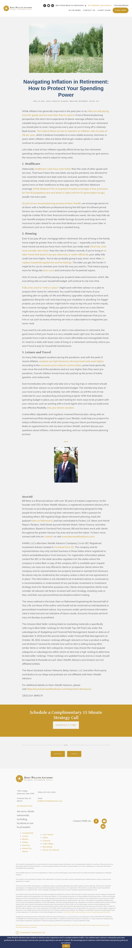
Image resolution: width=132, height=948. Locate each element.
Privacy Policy (35, 925)
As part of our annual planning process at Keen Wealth (51, 203)
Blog (48, 101)
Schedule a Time (66, 725)
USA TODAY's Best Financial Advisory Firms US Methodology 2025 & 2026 (86, 912)
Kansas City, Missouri (51, 850)
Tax (97, 101)
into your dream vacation (60, 407)
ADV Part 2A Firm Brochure (62, 925)
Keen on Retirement (42, 520)
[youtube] (104, 821)
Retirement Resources (100, 5)
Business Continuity (30, 927)
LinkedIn (48, 536)
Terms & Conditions (46, 925)
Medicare (73, 101)
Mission (25, 839)
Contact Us (89, 10)
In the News (75, 10)
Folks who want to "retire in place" (40, 287)
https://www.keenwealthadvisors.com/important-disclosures (59, 689)
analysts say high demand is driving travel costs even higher (71, 361)
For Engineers (121, 5)
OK (66, 946)
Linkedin (74, 754)
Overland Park (27, 833)
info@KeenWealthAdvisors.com (49, 801)
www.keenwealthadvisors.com (78, 536)
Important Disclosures (23, 925)
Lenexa (25, 836)
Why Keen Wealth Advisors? (70, 5)
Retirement (83, 101)
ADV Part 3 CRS (77, 925)
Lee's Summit (48, 834)
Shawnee (26, 845)
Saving (92, 101)
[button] (66, 942)
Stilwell (25, 842)
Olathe (45, 837)
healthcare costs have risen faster (53, 168)
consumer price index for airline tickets (60, 365)
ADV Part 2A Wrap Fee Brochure (93, 925)
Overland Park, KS (64, 547)
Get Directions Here (24, 806)
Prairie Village (48, 844)
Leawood (46, 841)
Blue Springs (47, 847)
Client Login (103, 10)
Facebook (58, 754)
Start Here (120, 10)
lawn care (48, 270)
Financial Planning (60, 101)
